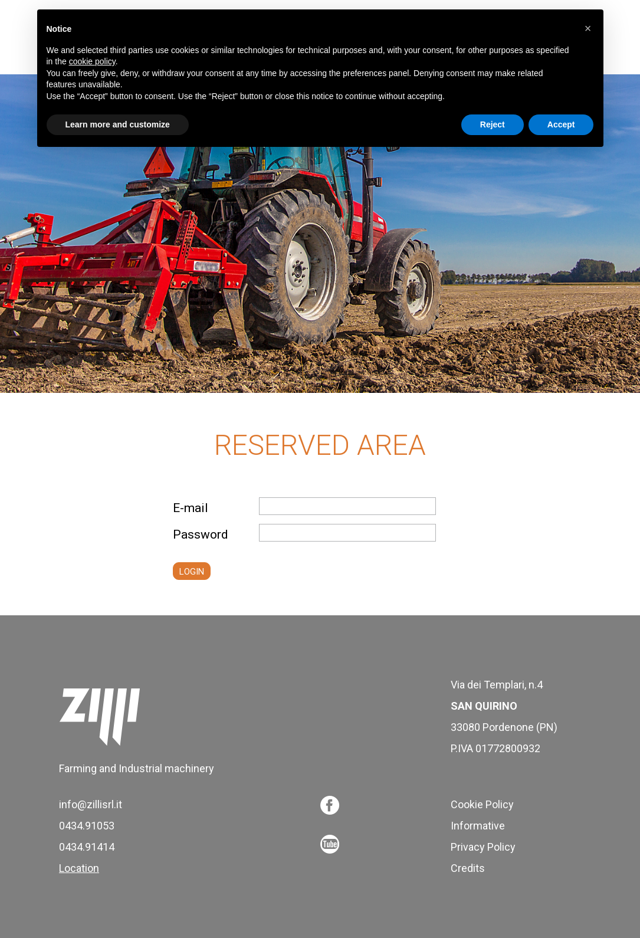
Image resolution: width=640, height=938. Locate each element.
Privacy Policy (483, 847)
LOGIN (191, 571)
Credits (468, 868)
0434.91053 (86, 825)
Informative (478, 825)
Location (79, 868)
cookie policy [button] (92, 61)
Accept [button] (561, 124)
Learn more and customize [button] (117, 124)
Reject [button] (492, 124)
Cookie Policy (482, 804)
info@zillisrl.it (90, 804)
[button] (588, 28)
